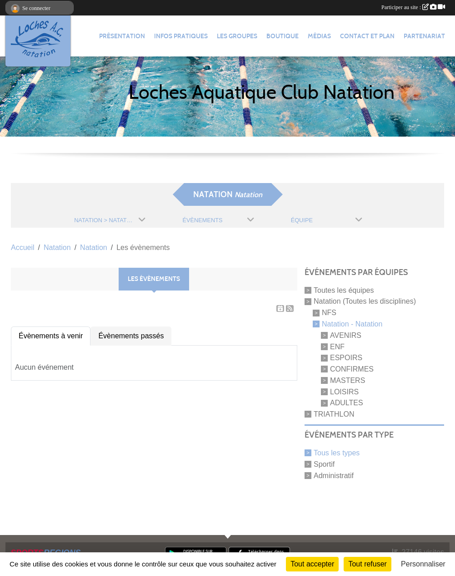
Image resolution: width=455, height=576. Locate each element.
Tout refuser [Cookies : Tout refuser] (367, 564)
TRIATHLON (334, 414)
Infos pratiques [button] (181, 36)
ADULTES (346, 403)
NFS (329, 312)
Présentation (122, 36)
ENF (337, 346)
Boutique (282, 36)
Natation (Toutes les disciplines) (365, 301)
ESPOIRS (346, 358)
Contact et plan (367, 36)
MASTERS (347, 380)
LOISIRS (344, 391)
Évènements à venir (51, 336)
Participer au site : (413, 7)
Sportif (324, 464)
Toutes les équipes (344, 290)
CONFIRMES (352, 369)
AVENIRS (345, 335)
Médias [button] (319, 36)
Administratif (334, 475)
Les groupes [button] (237, 36)
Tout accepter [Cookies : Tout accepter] (312, 564)
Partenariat (424, 36)
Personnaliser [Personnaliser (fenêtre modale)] (423, 564)
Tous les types (337, 453)
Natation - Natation (352, 324)
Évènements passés (131, 336)
